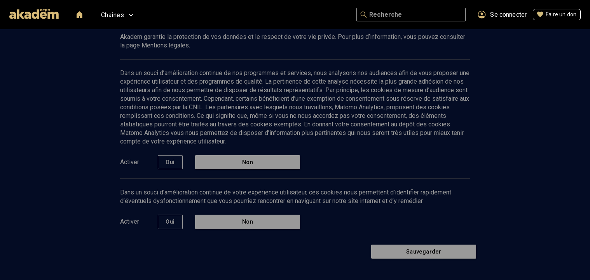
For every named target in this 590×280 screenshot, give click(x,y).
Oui (170, 162)
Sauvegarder (423, 252)
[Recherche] (415, 15)
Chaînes (118, 15)
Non (247, 162)
